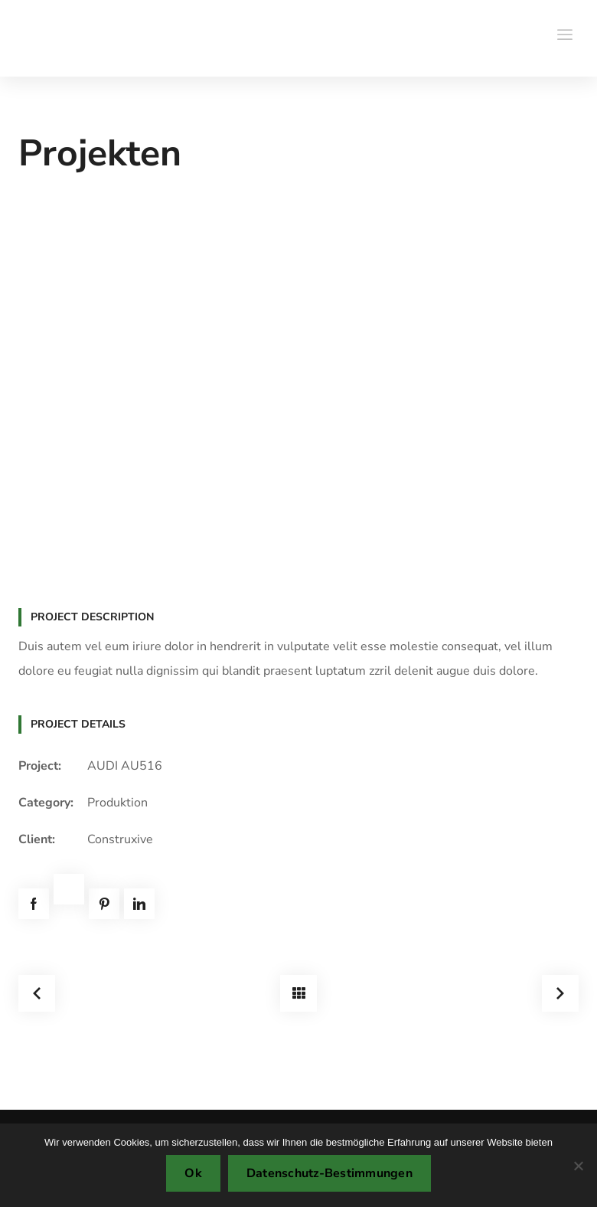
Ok (193, 1173)
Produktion (117, 802)
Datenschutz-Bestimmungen (329, 1173)
